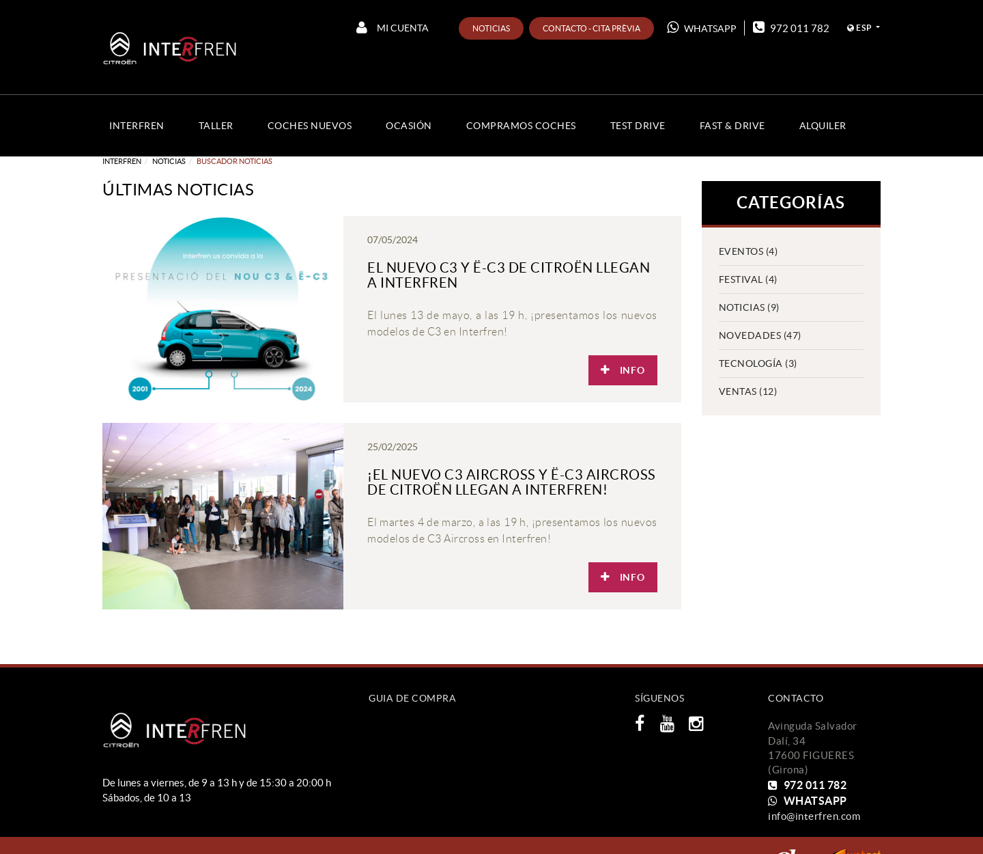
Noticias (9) (749, 307)
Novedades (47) (760, 335)
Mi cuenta (392, 27)
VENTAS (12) (748, 391)
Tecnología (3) (758, 363)
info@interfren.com (814, 816)
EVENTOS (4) (748, 251)
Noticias (491, 28)
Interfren (121, 161)
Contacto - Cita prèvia (591, 28)
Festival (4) (748, 279)
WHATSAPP (702, 27)
